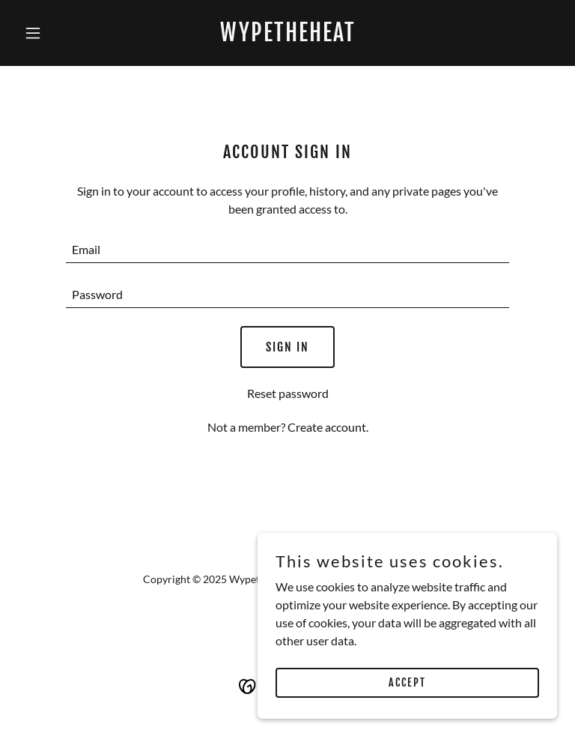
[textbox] (287, 249)
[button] (58, 33)
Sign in (287, 347)
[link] (288, 36)
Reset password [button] (288, 393)
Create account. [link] (328, 427)
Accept (407, 682)
